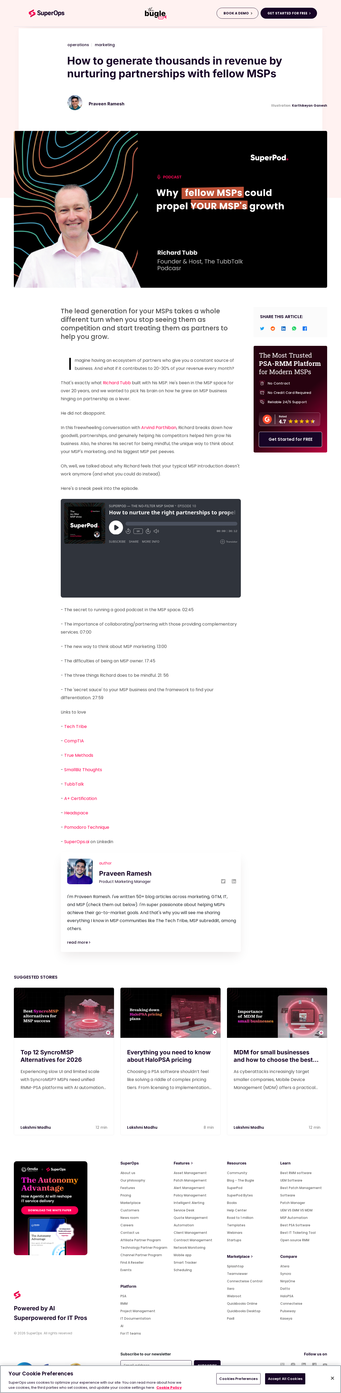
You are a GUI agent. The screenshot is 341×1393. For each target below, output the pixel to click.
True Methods (78, 755)
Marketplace (130, 1202)
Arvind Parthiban (158, 428)
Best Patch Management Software (301, 1192)
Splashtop (235, 1266)
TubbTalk (74, 784)
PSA (123, 1296)
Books (232, 1202)
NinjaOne (287, 1281)
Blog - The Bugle (240, 1180)
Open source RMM (294, 1240)
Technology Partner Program (143, 1247)
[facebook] (305, 328)
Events (126, 1270)
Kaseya (286, 1318)
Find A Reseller (132, 1262)
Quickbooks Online (242, 1303)
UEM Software (291, 1180)
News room (129, 1217)
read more (78, 942)
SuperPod (234, 1188)
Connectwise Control (244, 1281)
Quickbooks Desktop (244, 1311)
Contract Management (193, 1240)
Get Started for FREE (290, 440)
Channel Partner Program (141, 1255)
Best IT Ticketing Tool (298, 1232)
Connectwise (291, 1303)
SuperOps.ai (76, 842)
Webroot (234, 1296)
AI (121, 1326)
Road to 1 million (240, 1217)
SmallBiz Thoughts (83, 770)
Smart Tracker (185, 1262)
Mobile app (183, 1255)
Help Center (237, 1210)
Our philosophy (132, 1180)
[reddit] (273, 328)
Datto (285, 1288)
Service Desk (184, 1210)
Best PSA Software (295, 1225)
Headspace (76, 813)
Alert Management (189, 1188)
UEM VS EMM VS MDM (296, 1210)
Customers (129, 1210)
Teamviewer (237, 1273)
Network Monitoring (189, 1247)
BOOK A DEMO (236, 13)
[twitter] (262, 328)
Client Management (190, 1232)
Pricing (125, 1195)
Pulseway (288, 1311)
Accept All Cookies (285, 1378)
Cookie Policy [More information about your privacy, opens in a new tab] (169, 1387)
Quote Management (191, 1217)
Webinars (234, 1232)
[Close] (332, 1378)
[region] (170, 1379)
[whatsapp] (294, 328)
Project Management (137, 1311)
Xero (230, 1288)
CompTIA (74, 741)
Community (237, 1173)
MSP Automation (294, 1217)
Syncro (285, 1273)
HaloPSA (286, 1296)
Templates (236, 1225)
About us (127, 1173)
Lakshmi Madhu (36, 1127)
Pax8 (230, 1318)
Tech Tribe (75, 726)
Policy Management (190, 1195)
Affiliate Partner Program (140, 1240)
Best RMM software (296, 1173)
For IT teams (130, 1333)
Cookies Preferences (238, 1378)
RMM (124, 1303)
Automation (184, 1225)
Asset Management (190, 1173)
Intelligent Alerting (189, 1202)
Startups (234, 1240)
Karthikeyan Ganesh (309, 105)
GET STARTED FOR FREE (287, 13)
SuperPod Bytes (240, 1195)
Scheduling (183, 1270)
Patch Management (190, 1180)
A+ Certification (80, 798)
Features (127, 1188)
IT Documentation (135, 1318)
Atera (284, 1266)
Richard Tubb (117, 383)
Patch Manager (292, 1202)
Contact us (129, 1232)
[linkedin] (283, 328)
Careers (126, 1225)
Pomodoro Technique (86, 827)
